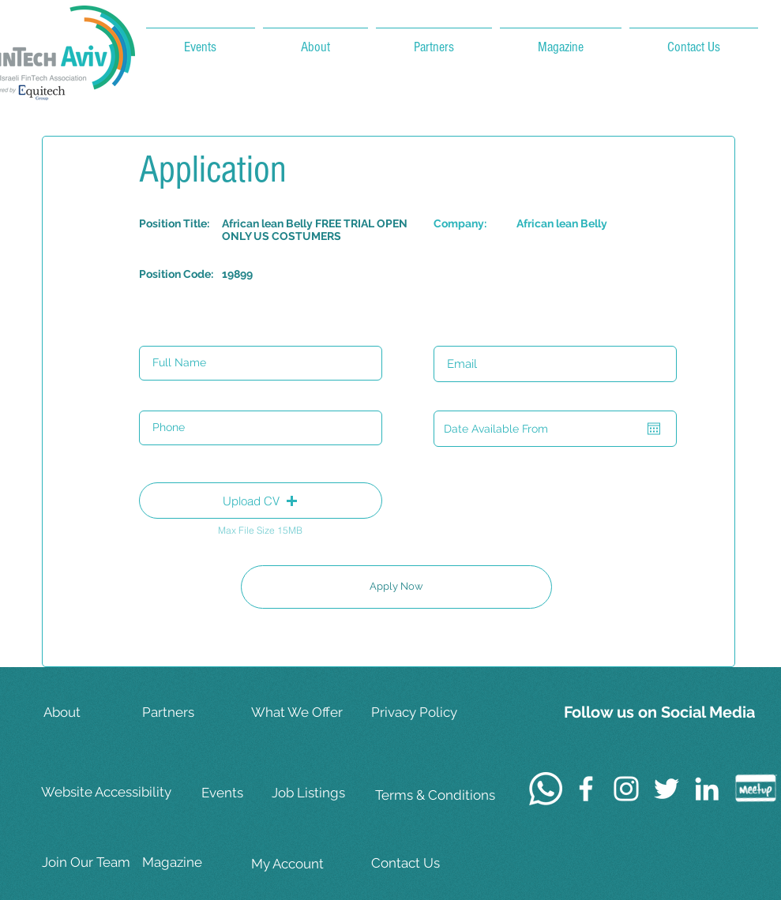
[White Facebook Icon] (586, 788)
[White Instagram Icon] (626, 788)
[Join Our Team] (91, 862)
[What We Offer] (301, 712)
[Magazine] (192, 862)
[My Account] (301, 864)
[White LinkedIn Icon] (706, 788)
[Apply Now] (396, 587)
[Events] (251, 793)
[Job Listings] (321, 793)
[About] (93, 712)
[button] (260, 500)
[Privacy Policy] (422, 712)
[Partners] (192, 712)
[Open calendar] (654, 428)
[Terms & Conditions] (435, 795)
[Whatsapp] (545, 788)
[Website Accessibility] (109, 792)
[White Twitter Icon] (666, 788)
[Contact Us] (422, 863)
